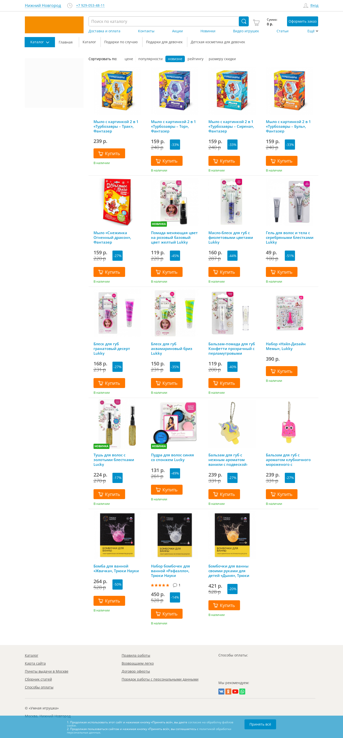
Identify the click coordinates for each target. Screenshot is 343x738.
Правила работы (136, 655)
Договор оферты (136, 671)
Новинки (207, 31)
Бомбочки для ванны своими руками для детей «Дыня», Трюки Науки (228, 571)
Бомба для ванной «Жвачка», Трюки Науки (116, 568)
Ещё (311, 31)
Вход (314, 5)
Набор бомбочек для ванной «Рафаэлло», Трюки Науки (170, 571)
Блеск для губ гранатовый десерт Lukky (112, 348)
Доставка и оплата (104, 31)
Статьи (283, 31)
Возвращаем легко (138, 663)
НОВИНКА (159, 224)
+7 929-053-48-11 (90, 5)
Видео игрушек (246, 31)
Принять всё (260, 724)
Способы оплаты (39, 687)
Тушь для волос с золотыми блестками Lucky (114, 460)
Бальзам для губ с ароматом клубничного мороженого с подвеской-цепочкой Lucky (288, 460)
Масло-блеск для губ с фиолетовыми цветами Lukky (230, 237)
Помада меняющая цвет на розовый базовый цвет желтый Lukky (174, 237)
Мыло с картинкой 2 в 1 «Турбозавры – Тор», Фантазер (173, 126)
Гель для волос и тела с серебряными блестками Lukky (289, 237)
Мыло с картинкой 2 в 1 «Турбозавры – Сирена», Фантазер (231, 126)
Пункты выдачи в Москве (46, 671)
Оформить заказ (303, 21)
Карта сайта (35, 663)
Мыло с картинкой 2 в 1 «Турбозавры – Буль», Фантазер (288, 126)
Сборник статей (38, 679)
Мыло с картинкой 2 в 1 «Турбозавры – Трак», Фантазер (116, 126)
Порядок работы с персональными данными (160, 679)
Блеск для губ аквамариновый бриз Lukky (171, 348)
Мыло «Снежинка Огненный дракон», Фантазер (112, 237)
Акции (177, 31)
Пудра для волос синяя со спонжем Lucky (172, 457)
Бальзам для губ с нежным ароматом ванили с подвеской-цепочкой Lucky (228, 460)
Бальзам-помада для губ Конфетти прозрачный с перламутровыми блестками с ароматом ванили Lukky (231, 348)
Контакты (146, 31)
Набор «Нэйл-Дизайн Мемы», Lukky (286, 346)
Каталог (31, 655)
